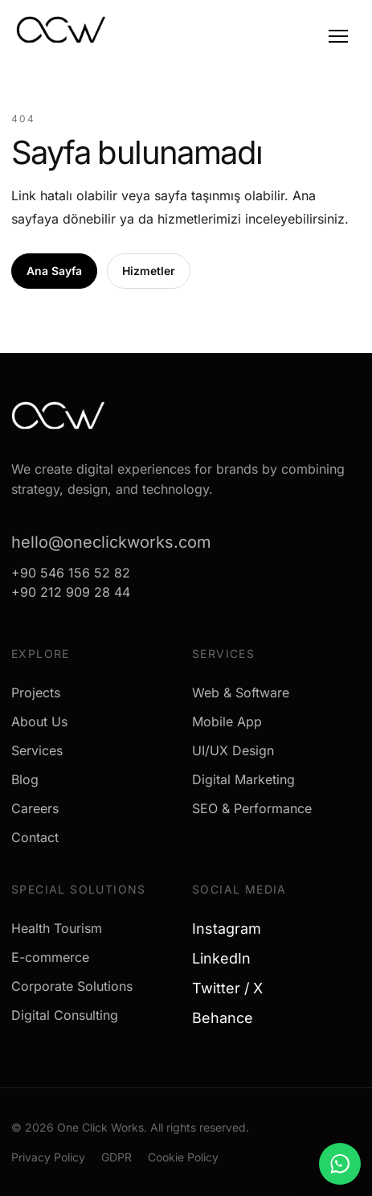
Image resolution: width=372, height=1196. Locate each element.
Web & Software (240, 692)
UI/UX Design (233, 750)
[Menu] (338, 36)
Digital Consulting (64, 1015)
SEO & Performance (252, 808)
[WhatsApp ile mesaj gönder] (340, 1164)
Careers (35, 808)
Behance (228, 1017)
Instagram (232, 928)
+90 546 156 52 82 (70, 573)
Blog (25, 779)
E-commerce (50, 957)
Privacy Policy (48, 1157)
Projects (35, 692)
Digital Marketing (243, 779)
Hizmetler (148, 270)
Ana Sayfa (54, 270)
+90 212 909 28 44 (70, 592)
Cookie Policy (183, 1157)
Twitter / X (233, 988)
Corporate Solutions (72, 986)
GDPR (116, 1157)
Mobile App (227, 721)
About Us (39, 721)
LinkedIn (227, 958)
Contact (35, 837)
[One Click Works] (61, 34)
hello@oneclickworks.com (111, 542)
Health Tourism (56, 928)
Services (37, 750)
